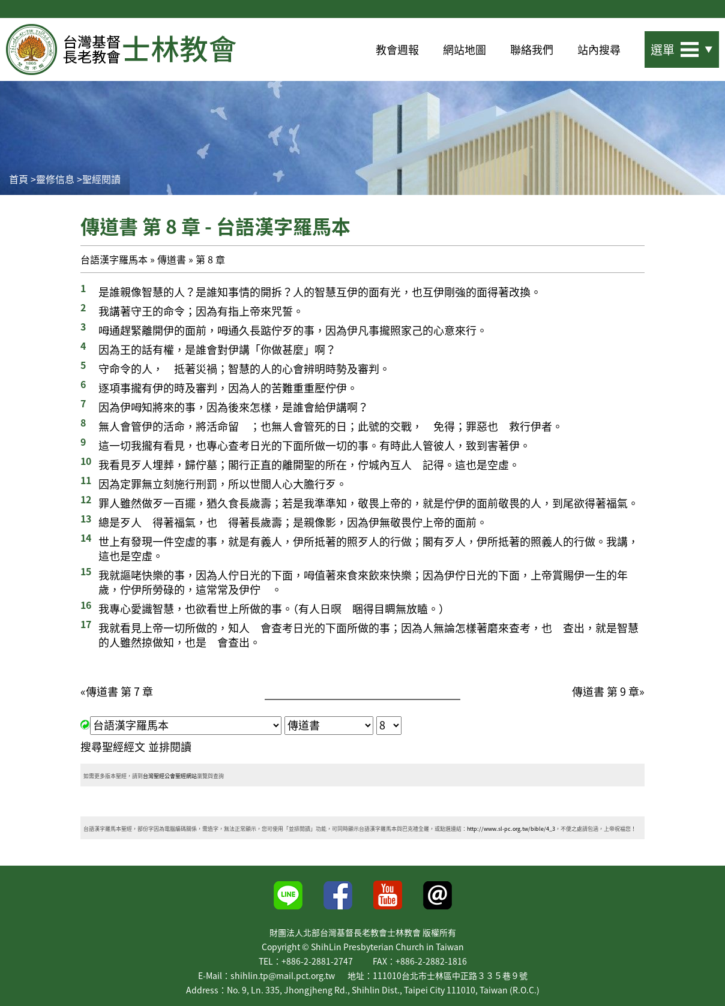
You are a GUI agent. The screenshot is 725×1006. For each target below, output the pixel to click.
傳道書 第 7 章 (119, 691)
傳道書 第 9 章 (605, 691)
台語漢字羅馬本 (114, 259)
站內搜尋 (599, 49)
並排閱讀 (169, 746)
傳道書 (171, 259)
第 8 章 (210, 259)
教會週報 (397, 49)
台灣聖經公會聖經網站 (170, 776)
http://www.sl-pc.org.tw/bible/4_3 (511, 829)
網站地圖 (464, 49)
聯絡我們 (531, 49)
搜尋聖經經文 (112, 746)
